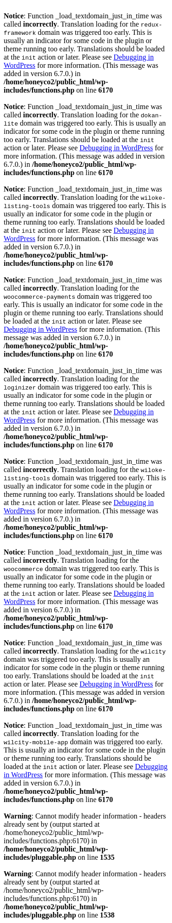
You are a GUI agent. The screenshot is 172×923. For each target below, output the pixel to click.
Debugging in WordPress (116, 148)
